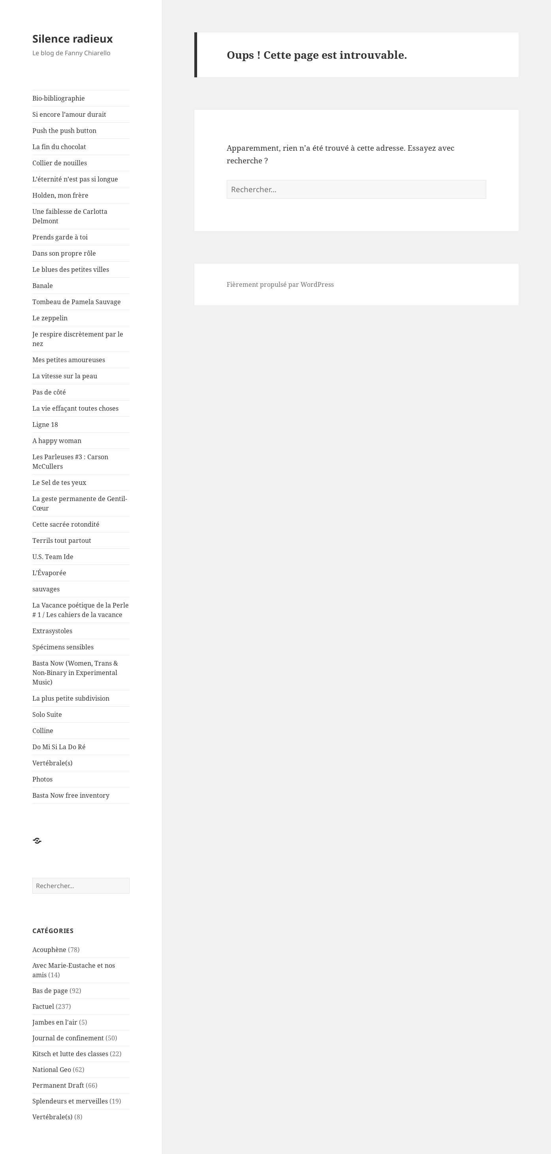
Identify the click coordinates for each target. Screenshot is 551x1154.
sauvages (46, 589)
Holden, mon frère (60, 195)
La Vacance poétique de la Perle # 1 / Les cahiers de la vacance (80, 610)
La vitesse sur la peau (64, 376)
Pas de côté (49, 392)
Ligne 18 (45, 424)
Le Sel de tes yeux (59, 482)
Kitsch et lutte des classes (70, 1053)
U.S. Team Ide (52, 556)
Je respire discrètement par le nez (77, 339)
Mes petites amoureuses (68, 359)
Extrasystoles (52, 631)
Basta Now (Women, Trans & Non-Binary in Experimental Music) (75, 672)
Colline (42, 730)
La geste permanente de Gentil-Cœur (79, 503)
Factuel (43, 1006)
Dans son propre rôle (64, 253)
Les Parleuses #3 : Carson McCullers (70, 462)
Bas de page (50, 990)
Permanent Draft (58, 1085)
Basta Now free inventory (70, 795)
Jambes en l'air (54, 1022)
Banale (42, 285)
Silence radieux (72, 38)
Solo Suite (47, 714)
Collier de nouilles (59, 163)
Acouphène (49, 949)
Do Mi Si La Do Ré (59, 747)
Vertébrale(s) (52, 763)
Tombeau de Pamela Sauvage (76, 301)
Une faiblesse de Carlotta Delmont (69, 216)
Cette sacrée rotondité (66, 524)
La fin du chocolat (59, 146)
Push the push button (64, 130)
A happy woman (56, 440)
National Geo (51, 1069)
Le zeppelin (50, 318)
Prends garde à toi (60, 237)
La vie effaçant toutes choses (75, 408)
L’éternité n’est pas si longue (75, 179)
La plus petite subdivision (70, 698)
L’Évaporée (49, 573)
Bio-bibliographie (58, 98)
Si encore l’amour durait (69, 114)
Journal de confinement (68, 1038)
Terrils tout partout (61, 540)
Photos (42, 779)
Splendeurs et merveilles (70, 1101)
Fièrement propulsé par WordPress (280, 284)
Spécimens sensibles (63, 647)
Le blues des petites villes (70, 269)
